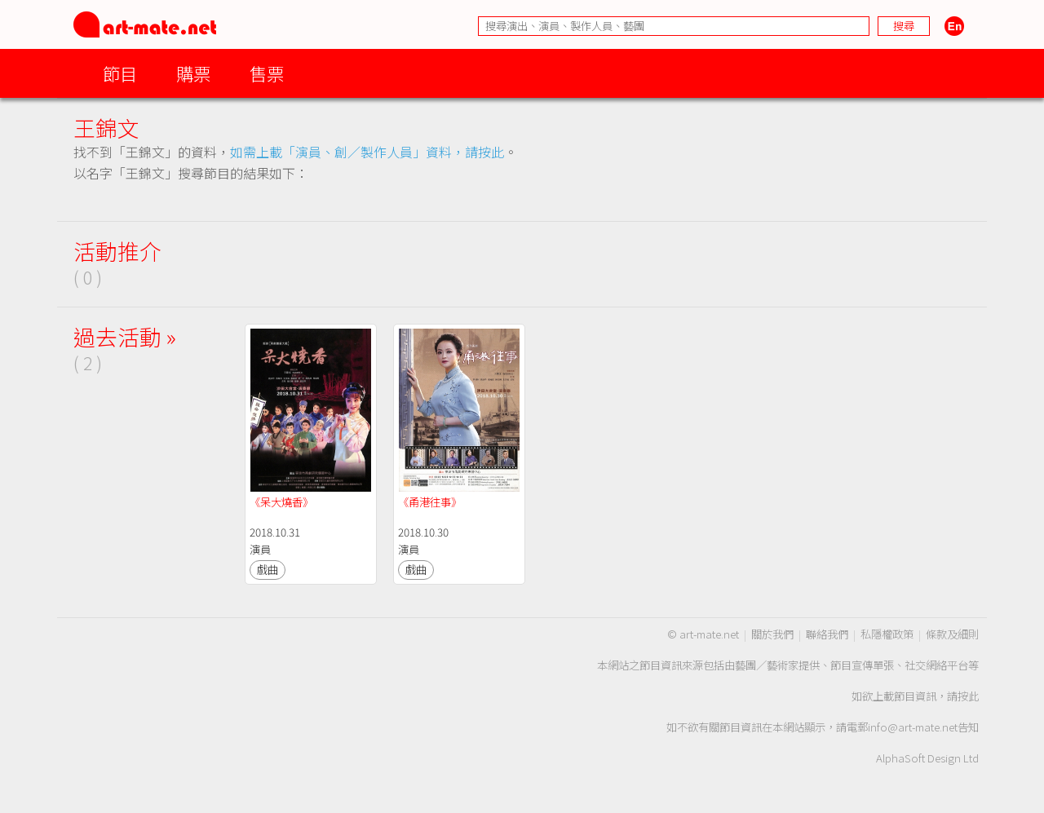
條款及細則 (952, 634)
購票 (193, 73)
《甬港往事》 (430, 502)
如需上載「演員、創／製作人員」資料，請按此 (367, 151)
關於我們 (772, 634)
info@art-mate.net (913, 727)
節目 (120, 73)
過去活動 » (124, 336)
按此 (968, 696)
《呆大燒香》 (281, 502)
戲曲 (267, 569)
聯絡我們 (827, 634)
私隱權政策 (887, 634)
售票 (267, 73)
